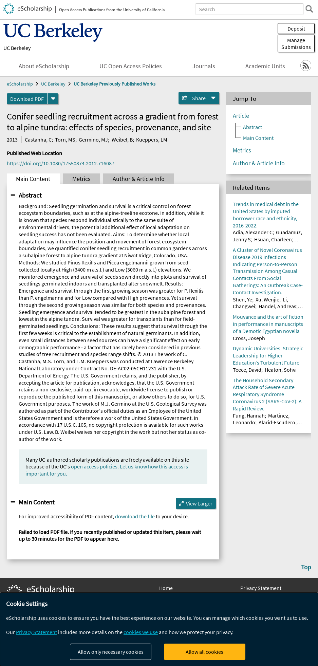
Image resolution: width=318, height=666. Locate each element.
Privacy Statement (260, 588)
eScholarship (20, 84)
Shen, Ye (242, 299)
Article (241, 115)
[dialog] (159, 629)
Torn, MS (65, 139)
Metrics (81, 179)
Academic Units (265, 66)
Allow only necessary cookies (111, 651)
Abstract (30, 195)
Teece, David (247, 369)
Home (166, 588)
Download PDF (27, 98)
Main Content (33, 179)
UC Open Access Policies (130, 66)
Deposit (296, 28)
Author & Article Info (139, 179)
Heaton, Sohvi (281, 369)
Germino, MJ (93, 139)
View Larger (199, 503)
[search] (309, 8)
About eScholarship (44, 66)
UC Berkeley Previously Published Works (114, 84)
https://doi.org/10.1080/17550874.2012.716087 (60, 163)
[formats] (53, 98)
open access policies (94, 466)
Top (306, 567)
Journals (203, 66)
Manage (296, 43)
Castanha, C (38, 139)
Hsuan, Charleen (273, 239)
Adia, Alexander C (253, 232)
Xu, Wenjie (267, 299)
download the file (135, 516)
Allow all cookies (204, 651)
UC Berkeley (17, 47)
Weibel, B (122, 139)
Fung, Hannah (249, 415)
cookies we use (141, 632)
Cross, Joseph (249, 338)
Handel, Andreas (277, 306)
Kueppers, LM (151, 139)
